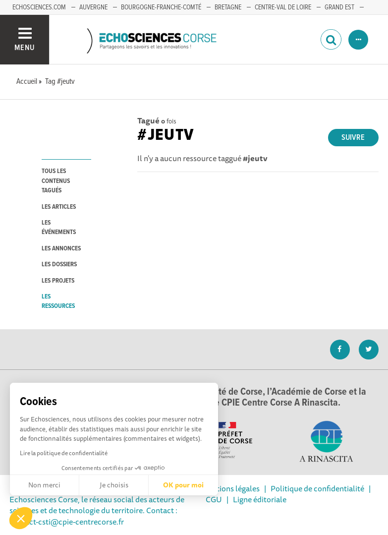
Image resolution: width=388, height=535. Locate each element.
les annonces (61, 248)
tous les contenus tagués (56, 181)
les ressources (58, 301)
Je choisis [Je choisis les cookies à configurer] (114, 484)
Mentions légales (230, 488)
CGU (214, 499)
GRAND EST (339, 7)
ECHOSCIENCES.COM (39, 7)
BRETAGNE (228, 7)
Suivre (353, 137)
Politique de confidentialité (317, 488)
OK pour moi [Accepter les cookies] (183, 484)
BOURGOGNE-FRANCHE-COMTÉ (161, 7)
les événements (59, 228)
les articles (59, 207)
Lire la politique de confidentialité (64, 453)
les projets (58, 281)
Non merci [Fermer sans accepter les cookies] (44, 484)
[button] (21, 518)
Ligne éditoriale (259, 499)
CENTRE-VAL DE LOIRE (283, 7)
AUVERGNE (93, 7)
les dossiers (59, 264)
